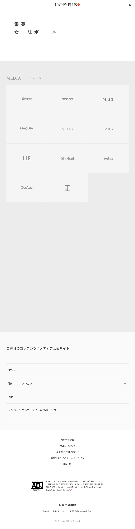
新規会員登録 (67, 439)
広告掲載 (46, 511)
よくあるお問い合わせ (67, 451)
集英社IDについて (59, 511)
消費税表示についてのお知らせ (81, 511)
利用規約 (67, 464)
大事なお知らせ (67, 445)
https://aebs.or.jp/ (64, 490)
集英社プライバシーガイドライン (67, 458)
